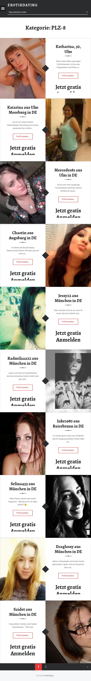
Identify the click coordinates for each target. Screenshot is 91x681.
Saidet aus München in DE (22, 611)
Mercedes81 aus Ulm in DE (68, 172)
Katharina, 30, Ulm (68, 49)
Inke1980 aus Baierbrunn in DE (68, 423)
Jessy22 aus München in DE (68, 298)
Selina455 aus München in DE (22, 486)
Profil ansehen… (68, 76)
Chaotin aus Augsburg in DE (23, 235)
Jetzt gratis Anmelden (68, 90)
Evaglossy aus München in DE (68, 549)
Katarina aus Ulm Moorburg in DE (22, 109)
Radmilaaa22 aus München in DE (22, 360)
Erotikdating (48, 675)
